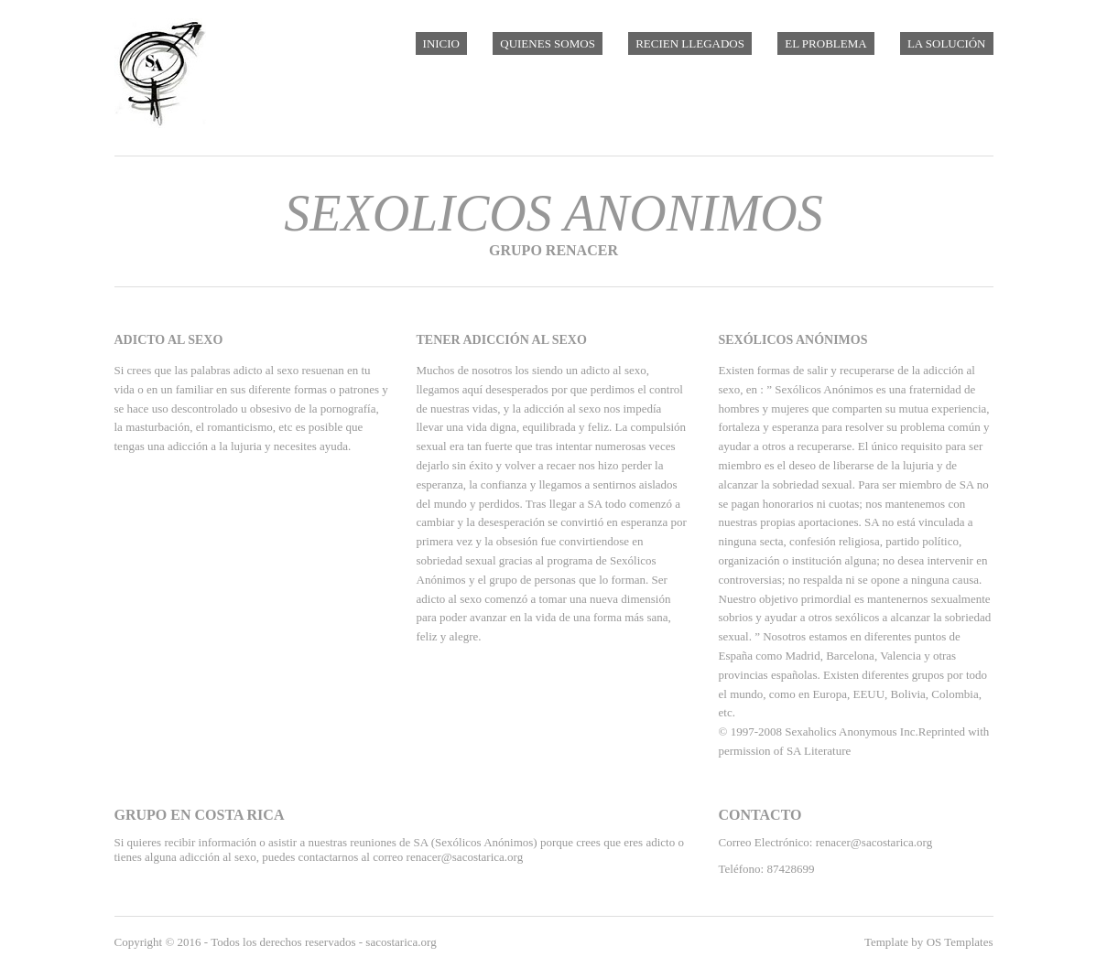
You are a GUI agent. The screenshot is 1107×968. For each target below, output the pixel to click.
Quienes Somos (547, 43)
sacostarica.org (400, 942)
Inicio (441, 43)
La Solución (946, 43)
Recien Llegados (689, 43)
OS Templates (960, 942)
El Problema (825, 43)
